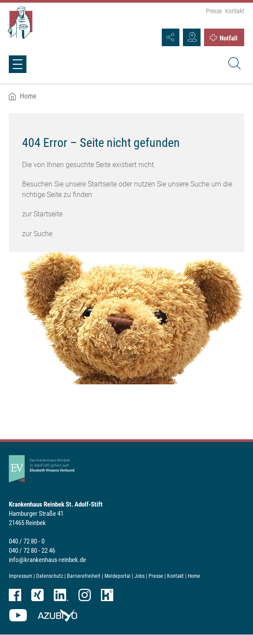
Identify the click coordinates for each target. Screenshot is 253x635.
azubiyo (57, 615)
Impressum (20, 576)
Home (28, 96)
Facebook (15, 595)
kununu (107, 595)
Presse (214, 11)
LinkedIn (61, 595)
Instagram (84, 595)
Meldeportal (117, 576)
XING (37, 595)
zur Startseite (42, 214)
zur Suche (37, 233)
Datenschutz (49, 576)
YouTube (18, 615)
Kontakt (234, 11)
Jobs (139, 576)
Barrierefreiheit (83, 576)
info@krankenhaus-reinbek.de (47, 560)
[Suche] (233, 64)
